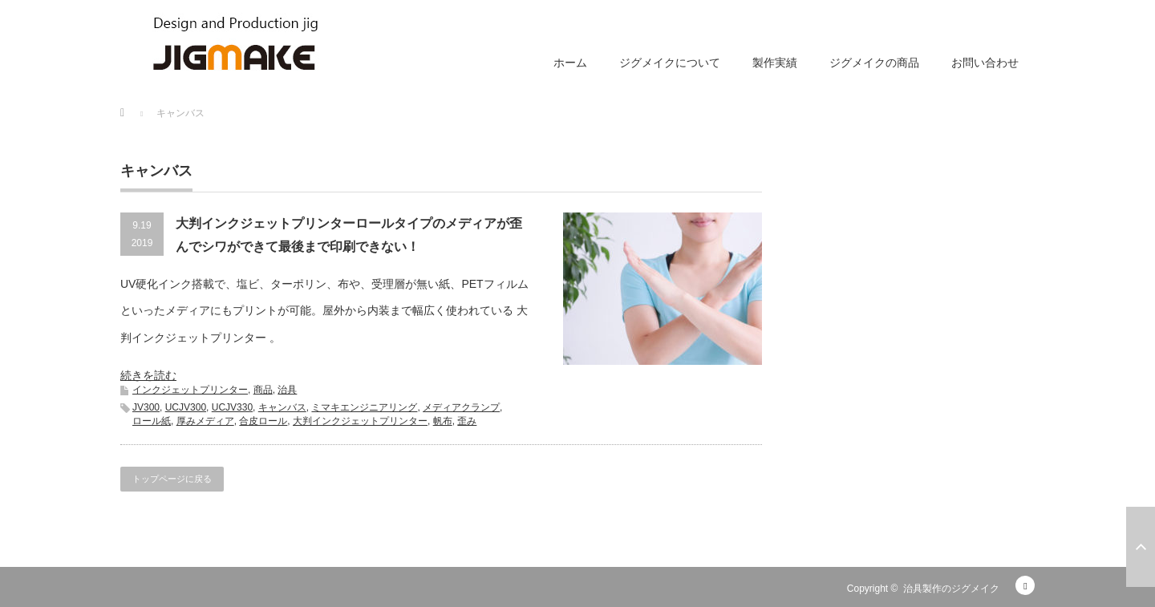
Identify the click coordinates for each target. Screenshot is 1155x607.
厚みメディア (205, 421)
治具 (287, 389)
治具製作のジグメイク (951, 588)
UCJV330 (232, 407)
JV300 (146, 407)
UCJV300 (185, 407)
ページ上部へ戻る (1140, 547)
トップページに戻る (172, 479)
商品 (263, 389)
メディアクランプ (461, 407)
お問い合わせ (985, 62)
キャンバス (282, 407)
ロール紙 (151, 421)
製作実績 (774, 62)
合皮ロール (263, 421)
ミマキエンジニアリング (364, 407)
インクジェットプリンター (190, 389)
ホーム (570, 62)
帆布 (442, 421)
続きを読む (148, 375)
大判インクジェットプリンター (360, 421)
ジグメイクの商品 (874, 62)
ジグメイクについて (669, 62)
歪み (466, 421)
